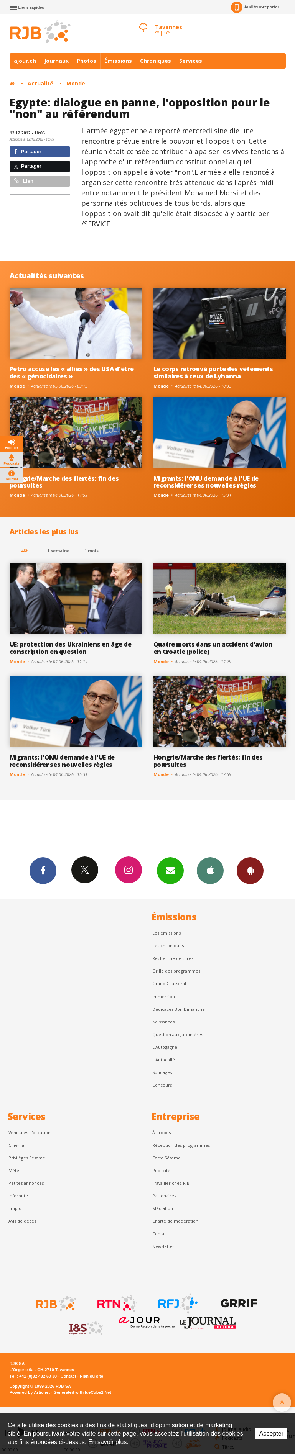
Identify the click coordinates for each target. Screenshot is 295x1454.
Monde (75, 83)
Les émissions (166, 932)
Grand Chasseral (169, 983)
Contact (160, 1233)
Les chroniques (168, 945)
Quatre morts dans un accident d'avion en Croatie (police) (213, 648)
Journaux (56, 60)
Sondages (162, 1072)
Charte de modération (175, 1220)
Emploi (15, 1208)
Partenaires (164, 1195)
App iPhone (210, 870)
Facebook (43, 870)
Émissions (118, 60)
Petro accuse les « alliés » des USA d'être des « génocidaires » (72, 372)
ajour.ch (25, 60)
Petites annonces (26, 1183)
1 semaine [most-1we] (58, 550)
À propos (161, 1132)
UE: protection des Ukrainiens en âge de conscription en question (71, 648)
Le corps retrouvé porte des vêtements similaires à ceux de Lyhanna (213, 372)
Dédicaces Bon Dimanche (178, 1009)
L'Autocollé (163, 1059)
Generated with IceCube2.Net (82, 1392)
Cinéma (16, 1145)
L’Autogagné (164, 1047)
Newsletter (163, 1246)
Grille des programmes (176, 970)
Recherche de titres (172, 958)
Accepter (271, 1433)
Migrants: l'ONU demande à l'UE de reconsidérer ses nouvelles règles (206, 482)
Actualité (40, 83)
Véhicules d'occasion (29, 1132)
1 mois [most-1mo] (91, 550)
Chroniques (155, 60)
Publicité (161, 1170)
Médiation (162, 1208)
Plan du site (91, 1376)
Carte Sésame (166, 1157)
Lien (23, 181)
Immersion (163, 996)
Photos (86, 60)
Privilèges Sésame (26, 1157)
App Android (250, 870)
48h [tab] (24, 550)
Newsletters (170, 870)
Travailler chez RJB (171, 1183)
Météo (15, 1170)
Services (190, 60)
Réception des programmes (181, 1145)
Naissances (163, 1021)
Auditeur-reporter (255, 7)
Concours (162, 1084)
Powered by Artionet (30, 1392)
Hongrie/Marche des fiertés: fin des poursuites (64, 482)
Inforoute (18, 1195)
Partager (27, 151)
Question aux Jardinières (177, 1034)
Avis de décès (22, 1220)
